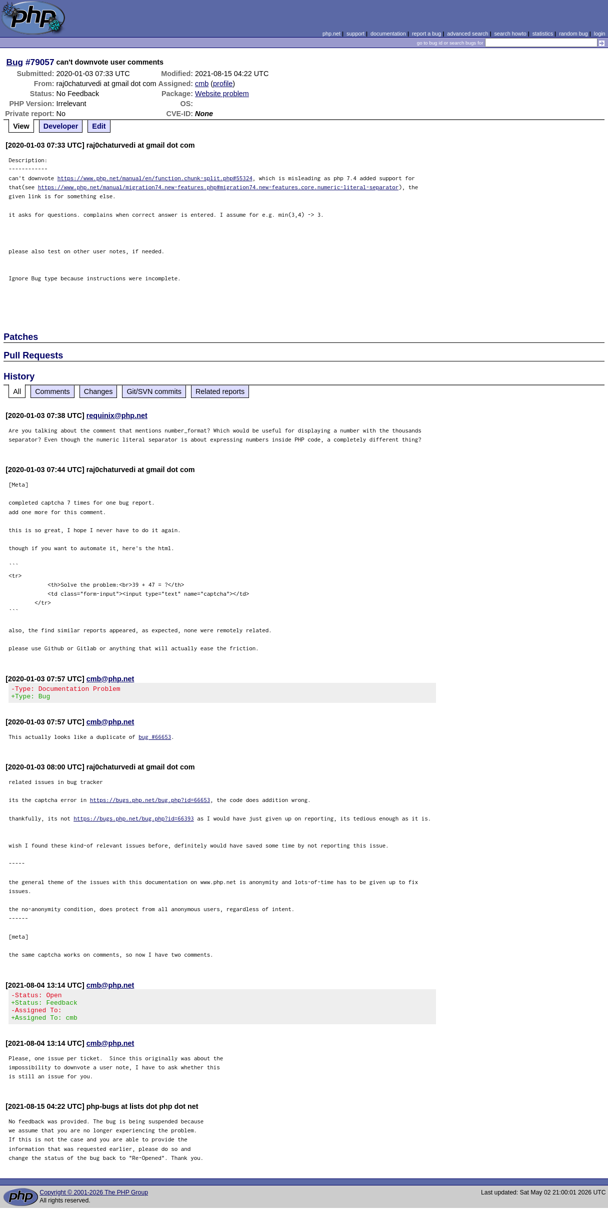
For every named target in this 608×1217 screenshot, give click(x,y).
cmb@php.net (110, 679)
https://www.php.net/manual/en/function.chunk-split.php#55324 (155, 178)
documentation (388, 34)
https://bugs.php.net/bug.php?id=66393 (134, 821)
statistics (542, 34)
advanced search (467, 34)
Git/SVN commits (154, 391)
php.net (331, 34)
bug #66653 (154, 739)
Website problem (222, 94)
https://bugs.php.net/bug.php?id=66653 (150, 802)
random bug (573, 34)
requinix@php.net (117, 416)
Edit (99, 126)
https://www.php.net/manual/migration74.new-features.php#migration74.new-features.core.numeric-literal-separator (218, 187)
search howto (510, 34)
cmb (201, 84)
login (600, 34)
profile (222, 84)
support (355, 34)
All (17, 391)
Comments (52, 391)
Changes (98, 391)
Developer (61, 126)
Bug (15, 62)
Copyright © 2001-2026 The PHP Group (94, 1201)
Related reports (220, 391)
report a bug (426, 34)
